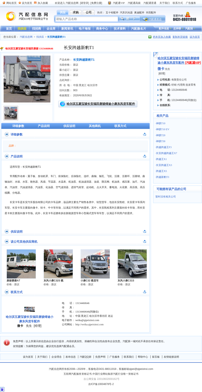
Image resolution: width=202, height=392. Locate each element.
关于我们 (164, 2)
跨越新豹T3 (162, 177)
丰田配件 (151, 12)
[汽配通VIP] (193, 62)
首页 (9, 28)
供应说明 (69, 126)
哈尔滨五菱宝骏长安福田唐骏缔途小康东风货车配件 (101, 103)
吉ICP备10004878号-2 (101, 384)
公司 (89, 12)
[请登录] (84, 2)
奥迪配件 (139, 12)
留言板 (156, 356)
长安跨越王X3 (164, 165)
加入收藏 (43, 2)
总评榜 (177, 28)
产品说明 (44, 126)
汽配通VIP (119, 2)
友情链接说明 (171, 356)
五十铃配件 (112, 12)
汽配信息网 (24, 16)
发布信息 (70, 356)
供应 (63, 12)
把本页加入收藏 (162, 36)
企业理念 (56, 356)
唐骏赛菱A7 (13, 280)
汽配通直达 (155, 19)
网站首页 (11, 2)
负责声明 (100, 356)
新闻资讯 (67, 28)
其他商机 (95, 126)
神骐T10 (160, 123)
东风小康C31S (126, 280)
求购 (76, 12)
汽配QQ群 (85, 356)
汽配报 (189, 28)
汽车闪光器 (126, 12)
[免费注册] (96, 2)
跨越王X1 (161, 159)
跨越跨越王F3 (164, 147)
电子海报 (85, 28)
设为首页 (27, 2)
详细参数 (18, 126)
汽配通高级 (134, 2)
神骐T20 (160, 135)
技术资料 (120, 28)
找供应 (22, 28)
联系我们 (129, 356)
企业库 (51, 28)
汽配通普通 (150, 2)
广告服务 (191, 2)
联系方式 (178, 2)
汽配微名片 (138, 28)
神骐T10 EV (162, 129)
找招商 (36, 28)
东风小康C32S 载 (53, 280)
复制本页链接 (180, 36)
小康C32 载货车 (90, 280)
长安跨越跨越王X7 (166, 153)
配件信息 (164, 28)
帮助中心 (143, 356)
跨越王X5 (161, 171)
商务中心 (102, 28)
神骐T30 (160, 141)
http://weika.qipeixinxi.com (89, 324)
